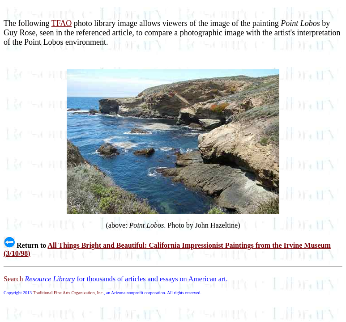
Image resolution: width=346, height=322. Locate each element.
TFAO (61, 23)
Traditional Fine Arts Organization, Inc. (68, 292)
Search (13, 279)
